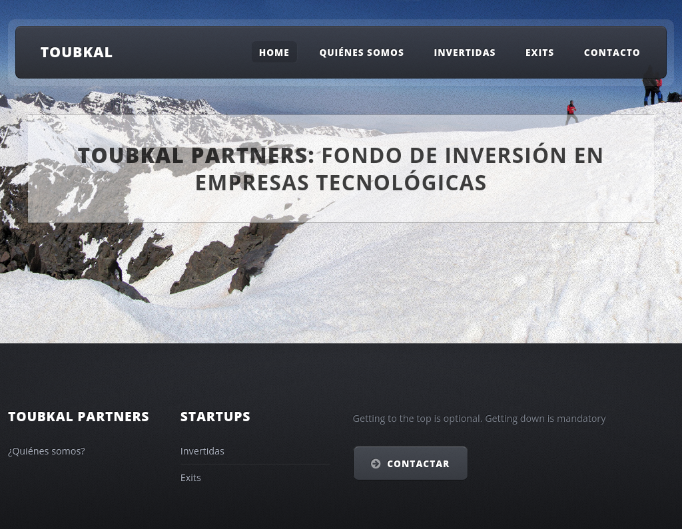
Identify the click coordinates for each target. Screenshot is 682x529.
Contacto (612, 51)
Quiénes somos (361, 51)
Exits (539, 51)
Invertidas (465, 51)
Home (274, 51)
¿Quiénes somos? (46, 450)
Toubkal (76, 51)
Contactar (418, 463)
